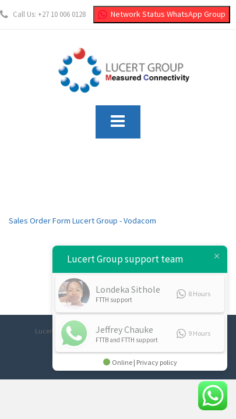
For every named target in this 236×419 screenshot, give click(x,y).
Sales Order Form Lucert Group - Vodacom (82, 220)
